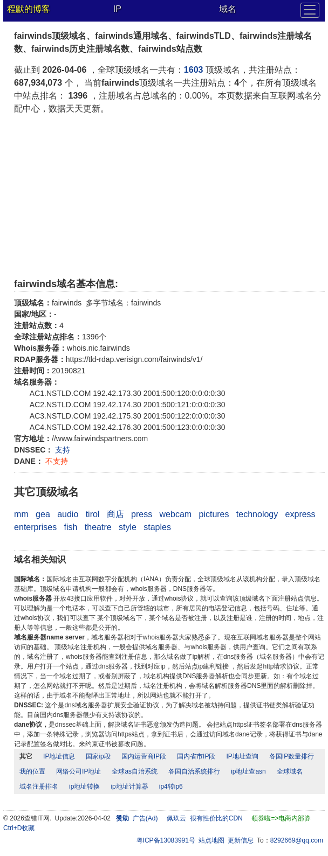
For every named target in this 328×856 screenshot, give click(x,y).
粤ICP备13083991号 (165, 840)
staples (157, 527)
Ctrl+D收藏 (19, 828)
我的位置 (32, 771)
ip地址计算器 (129, 786)
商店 (115, 514)
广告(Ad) (145, 818)
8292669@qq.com (296, 840)
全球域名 (290, 771)
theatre (98, 527)
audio (67, 514)
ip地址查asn (248, 771)
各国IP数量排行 (291, 756)
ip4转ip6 (171, 786)
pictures (214, 514)
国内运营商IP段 (143, 756)
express (300, 514)
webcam (176, 514)
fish (71, 527)
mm (21, 514)
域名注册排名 (38, 786)
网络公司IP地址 (78, 771)
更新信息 (241, 840)
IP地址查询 (242, 756)
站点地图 (211, 840)
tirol (93, 514)
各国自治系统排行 (194, 771)
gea (43, 514)
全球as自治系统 (135, 771)
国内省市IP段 (196, 756)
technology (257, 514)
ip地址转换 (84, 786)
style (127, 527)
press (141, 514)
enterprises (35, 527)
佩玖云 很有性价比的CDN (205, 818)
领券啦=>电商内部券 (281, 818)
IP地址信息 (59, 756)
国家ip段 (98, 756)
